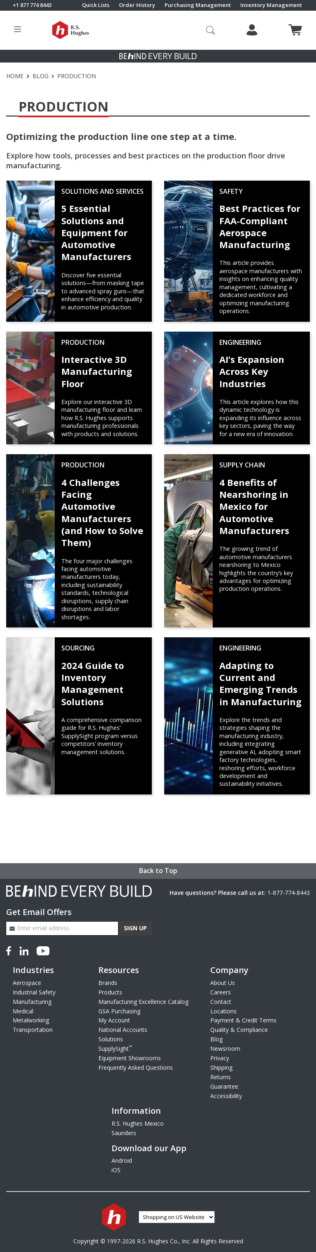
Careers (220, 992)
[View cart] (295, 29)
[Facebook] (10, 949)
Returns (220, 1077)
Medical (23, 1011)
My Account (114, 1020)
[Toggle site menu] (17, 30)
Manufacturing (32, 1002)
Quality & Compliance (239, 1030)
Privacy (219, 1058)
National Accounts (122, 1030)
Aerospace (27, 983)
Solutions (110, 1039)
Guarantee (224, 1086)
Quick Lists (95, 5)
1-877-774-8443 (288, 893)
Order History (137, 5)
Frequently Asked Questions (135, 1067)
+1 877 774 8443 (32, 5)
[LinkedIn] (24, 949)
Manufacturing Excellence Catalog (143, 1002)
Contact (220, 1002)
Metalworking (31, 1020)
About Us (222, 983)
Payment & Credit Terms (243, 1020)
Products (110, 992)
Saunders (124, 1133)
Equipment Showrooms (129, 1058)
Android (122, 1160)
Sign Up (135, 928)
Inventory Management (271, 5)
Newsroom (225, 1048)
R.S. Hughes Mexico (138, 1123)
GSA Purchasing (119, 1011)
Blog (41, 76)
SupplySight (115, 1048)
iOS (116, 1170)
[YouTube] (43, 949)
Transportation (33, 1030)
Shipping (221, 1067)
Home (14, 76)
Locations (223, 1011)
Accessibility (226, 1096)
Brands (107, 983)
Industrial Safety (34, 992)
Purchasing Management (198, 5)
